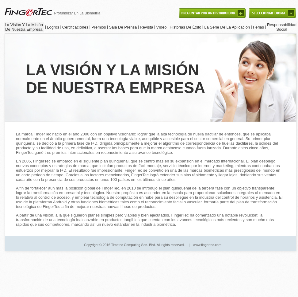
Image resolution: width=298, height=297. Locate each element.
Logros (53, 27)
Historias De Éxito (185, 27)
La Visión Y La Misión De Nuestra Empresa (24, 27)
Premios (98, 27)
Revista (146, 27)
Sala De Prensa (123, 27)
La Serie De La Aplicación (227, 27)
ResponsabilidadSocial (281, 27)
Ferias (258, 27)
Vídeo (161, 27)
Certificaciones (75, 27)
